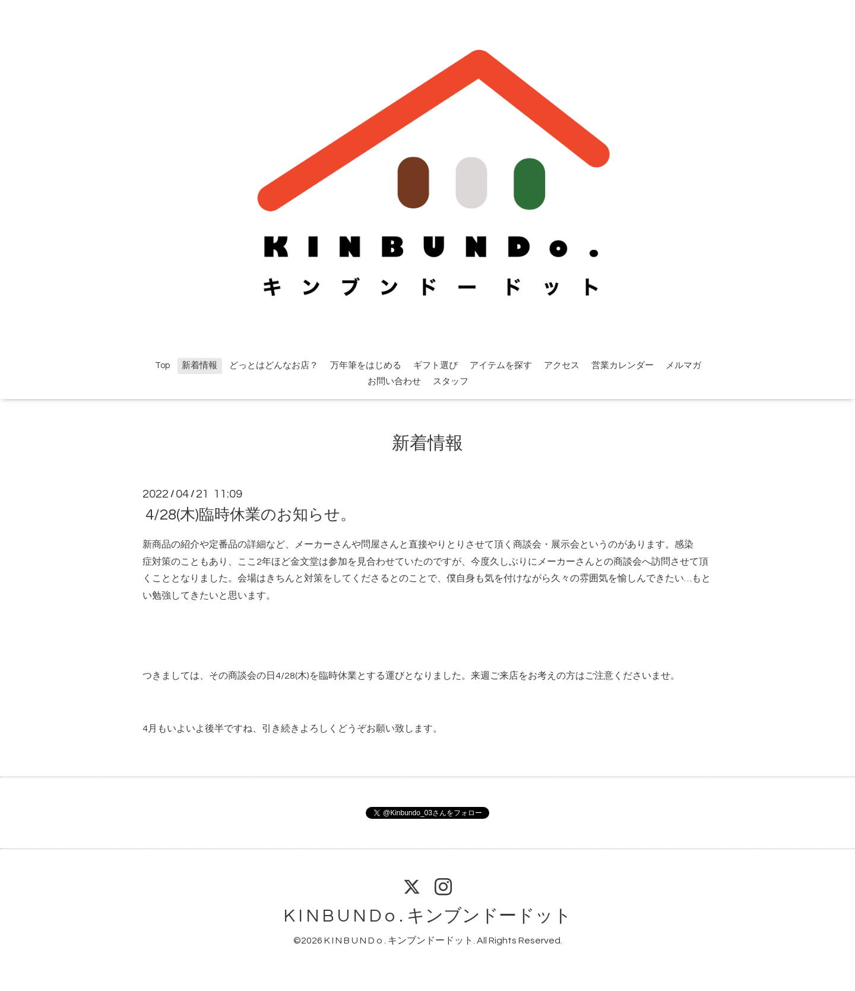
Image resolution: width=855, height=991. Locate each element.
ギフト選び (435, 365)
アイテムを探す (501, 365)
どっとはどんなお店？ (273, 365)
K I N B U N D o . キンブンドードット (428, 916)
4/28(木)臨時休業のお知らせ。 (250, 515)
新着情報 (199, 365)
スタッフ (450, 381)
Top (162, 365)
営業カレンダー (622, 365)
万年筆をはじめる (365, 365)
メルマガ (683, 365)
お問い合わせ (394, 381)
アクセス (562, 365)
